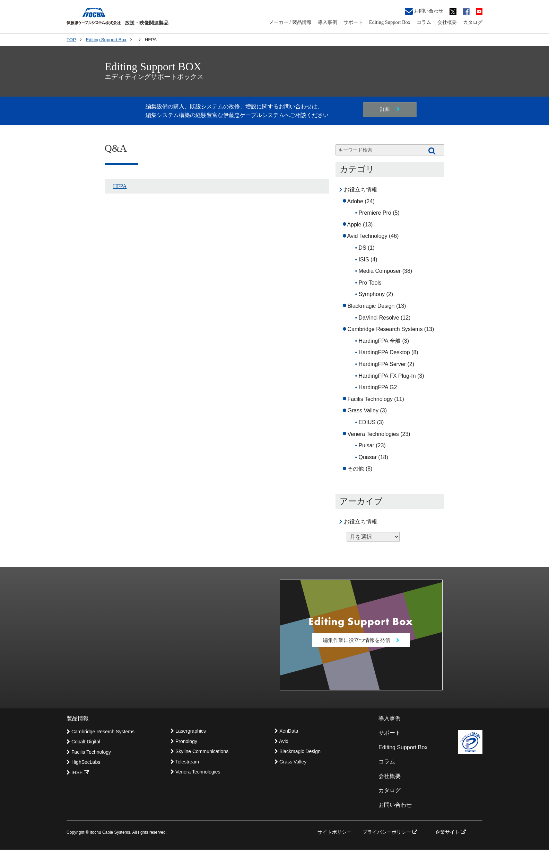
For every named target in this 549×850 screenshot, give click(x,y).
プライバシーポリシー (390, 832)
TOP (71, 39)
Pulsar (366, 445)
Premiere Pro (374, 213)
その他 (355, 469)
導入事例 (327, 22)
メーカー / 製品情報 (290, 22)
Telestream (185, 762)
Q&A (116, 148)
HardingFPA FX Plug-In (387, 376)
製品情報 (78, 719)
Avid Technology (367, 236)
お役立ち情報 (360, 190)
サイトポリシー (334, 832)
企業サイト (450, 832)
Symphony (371, 294)
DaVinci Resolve (378, 318)
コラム (424, 22)
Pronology (184, 741)
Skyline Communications (199, 752)
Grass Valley (362, 410)
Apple (354, 224)
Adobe (355, 201)
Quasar (367, 457)
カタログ (472, 22)
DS (362, 248)
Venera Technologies (373, 434)
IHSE (78, 773)
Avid (281, 741)
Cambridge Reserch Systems (100, 732)
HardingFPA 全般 (379, 341)
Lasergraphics (188, 731)
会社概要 (447, 22)
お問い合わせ (424, 11)
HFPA (120, 186)
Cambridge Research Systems (384, 329)
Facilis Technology (369, 399)
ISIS (363, 259)
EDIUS (366, 422)
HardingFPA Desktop (384, 352)
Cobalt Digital (83, 742)
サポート (353, 22)
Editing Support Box (389, 22)
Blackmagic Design (370, 306)
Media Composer (379, 271)
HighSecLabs (83, 763)
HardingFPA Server (382, 364)
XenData (286, 731)
